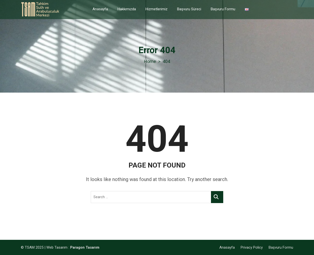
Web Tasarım (56, 247)
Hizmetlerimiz (156, 9)
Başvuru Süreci (189, 9)
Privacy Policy (252, 247)
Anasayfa (100, 9)
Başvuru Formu (223, 9)
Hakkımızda (127, 9)
